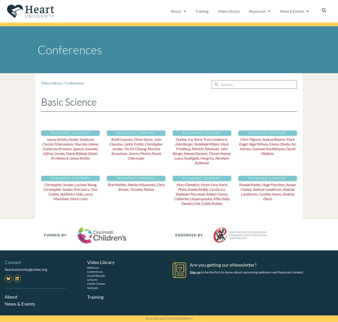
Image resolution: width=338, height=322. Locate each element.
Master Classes (96, 283)
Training (201, 11)
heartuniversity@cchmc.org (26, 269)
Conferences (74, 83)
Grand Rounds (96, 275)
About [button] (178, 11)
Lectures (92, 279)
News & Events (20, 304)
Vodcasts (92, 288)
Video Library (229, 11)
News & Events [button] (294, 11)
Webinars (93, 267)
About (11, 296)
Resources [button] (259, 11)
